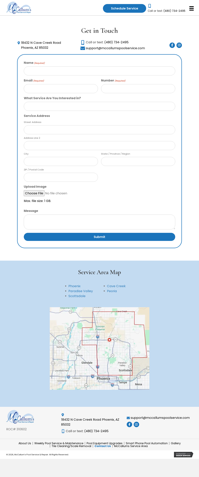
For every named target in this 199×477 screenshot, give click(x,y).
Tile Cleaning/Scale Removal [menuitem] (71, 448)
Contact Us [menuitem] (103, 448)
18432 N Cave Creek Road (41, 43)
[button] (172, 46)
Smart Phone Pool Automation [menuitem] (147, 445)
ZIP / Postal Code (34, 170)
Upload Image (35, 187)
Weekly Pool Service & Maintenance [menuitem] (58, 445)
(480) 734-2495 (174, 11)
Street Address (32, 122)
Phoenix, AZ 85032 (34, 48)
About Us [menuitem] (25, 445)
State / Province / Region (115, 154)
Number (113, 81)
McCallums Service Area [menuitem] (131, 448)
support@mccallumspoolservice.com (115, 49)
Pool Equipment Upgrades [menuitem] (105, 445)
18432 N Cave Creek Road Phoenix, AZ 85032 (90, 423)
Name (34, 63)
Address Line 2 (32, 138)
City (26, 154)
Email (34, 81)
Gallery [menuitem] (176, 445)
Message (31, 211)
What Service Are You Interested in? (52, 99)
